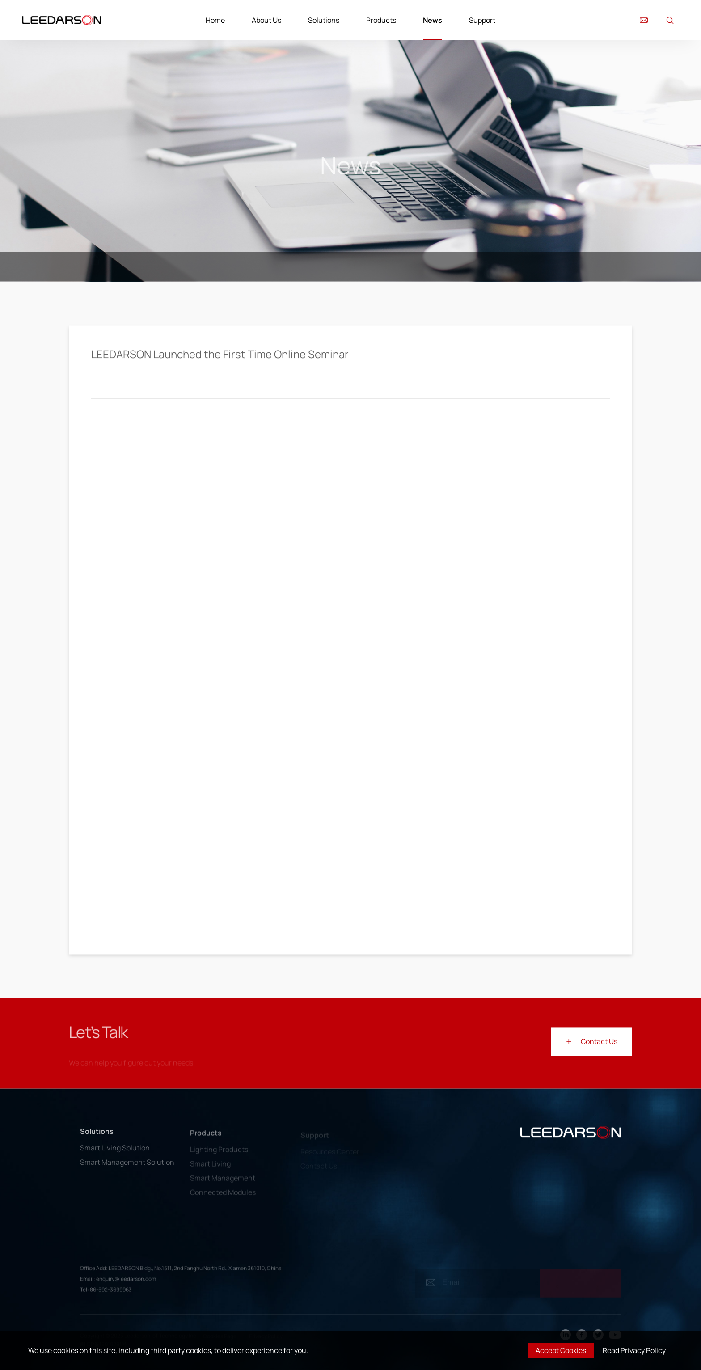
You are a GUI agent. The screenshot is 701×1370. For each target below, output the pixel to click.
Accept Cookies (561, 1350)
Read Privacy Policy (634, 1350)
